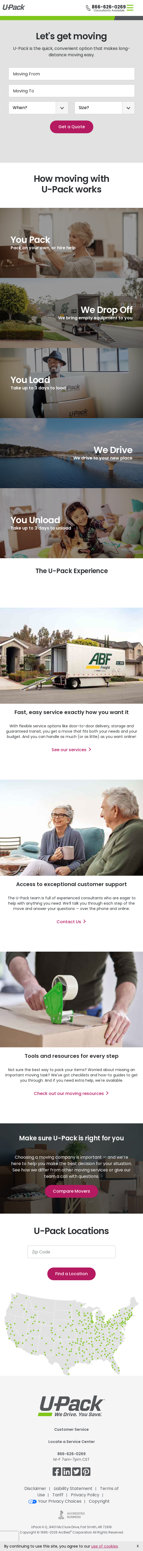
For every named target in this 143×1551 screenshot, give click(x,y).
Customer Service (71, 1429)
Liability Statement (73, 1488)
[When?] (38, 107)
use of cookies (104, 1546)
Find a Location (71, 1274)
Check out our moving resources (69, 1093)
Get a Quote (71, 127)
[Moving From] (71, 73)
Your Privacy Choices (54, 1501)
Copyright (99, 1501)
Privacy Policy (85, 1495)
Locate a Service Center (71, 1441)
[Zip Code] (71, 1251)
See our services (69, 750)
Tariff (57, 1495)
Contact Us (69, 922)
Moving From (26, 74)
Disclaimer (35, 1488)
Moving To (23, 91)
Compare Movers (71, 1191)
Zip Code (41, 1252)
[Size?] (105, 107)
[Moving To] (71, 90)
